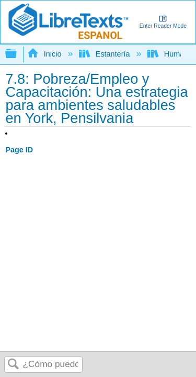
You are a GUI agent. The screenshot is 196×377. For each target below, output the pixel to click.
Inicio (45, 54)
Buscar (13, 365)
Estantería (105, 54)
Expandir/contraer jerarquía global (18, 54)
